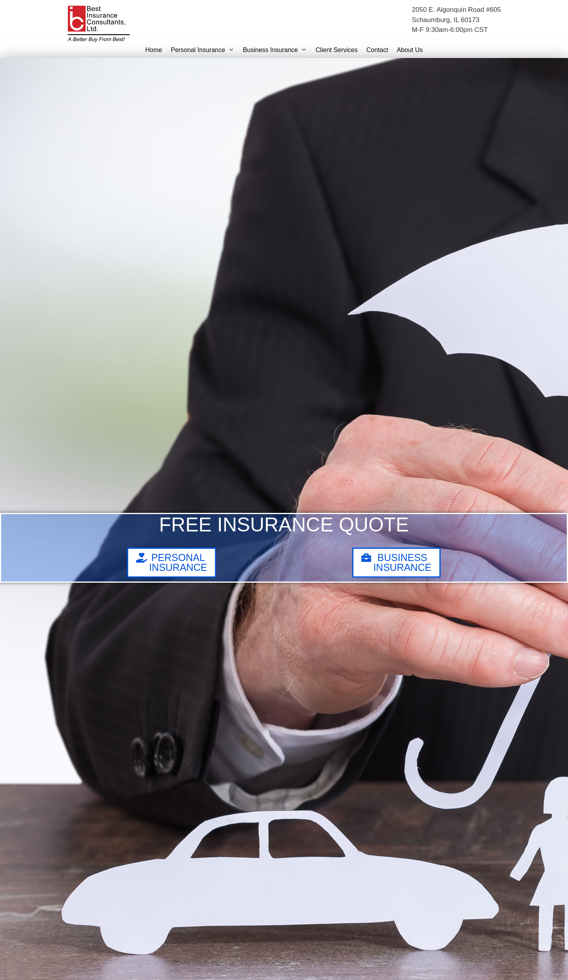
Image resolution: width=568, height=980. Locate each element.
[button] (232, 50)
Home (153, 50)
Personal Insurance (205, 50)
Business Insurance (277, 50)
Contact (377, 50)
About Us (410, 50)
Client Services (337, 50)
